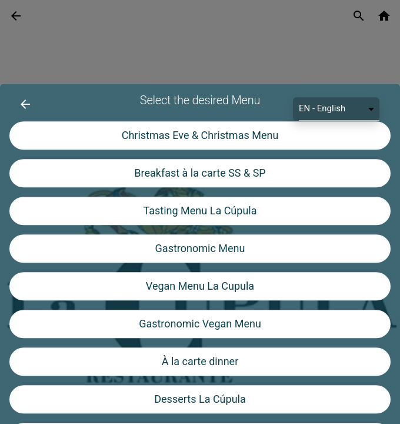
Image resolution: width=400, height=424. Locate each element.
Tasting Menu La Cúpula (200, 261)
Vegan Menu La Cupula (200, 336)
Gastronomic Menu (200, 299)
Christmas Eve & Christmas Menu (200, 186)
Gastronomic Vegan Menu (200, 374)
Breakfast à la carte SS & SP (199, 223)
